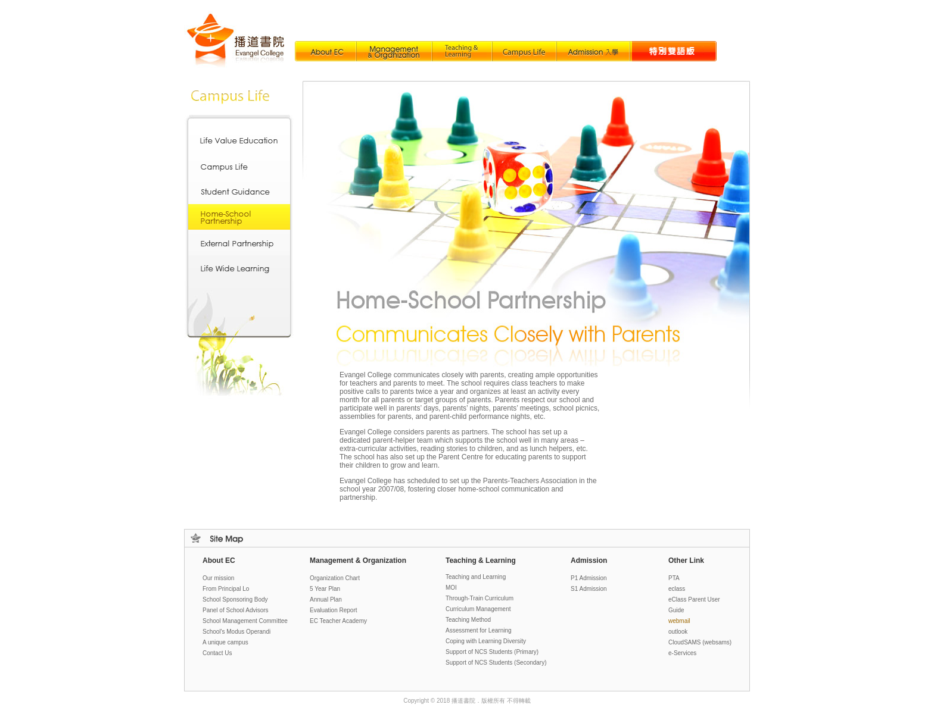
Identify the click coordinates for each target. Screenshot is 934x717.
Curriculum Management (478, 609)
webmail (679, 621)
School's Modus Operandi (236, 631)
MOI (451, 587)
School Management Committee (245, 621)
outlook (677, 631)
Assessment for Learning (479, 630)
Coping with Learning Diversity (486, 641)
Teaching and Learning (476, 577)
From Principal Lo (226, 589)
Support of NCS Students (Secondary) (496, 662)
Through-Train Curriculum (479, 598)
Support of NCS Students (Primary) (492, 652)
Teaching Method (468, 619)
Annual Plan (326, 599)
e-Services (682, 653)
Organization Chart (335, 578)
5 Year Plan (325, 589)
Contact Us (217, 653)
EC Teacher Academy (338, 621)
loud (699, 642)
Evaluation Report (333, 610)
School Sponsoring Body (235, 599)
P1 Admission (589, 578)
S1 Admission (589, 589)
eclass (676, 589)
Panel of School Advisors (236, 610)
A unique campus (225, 642)
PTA (674, 578)
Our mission (218, 578)
